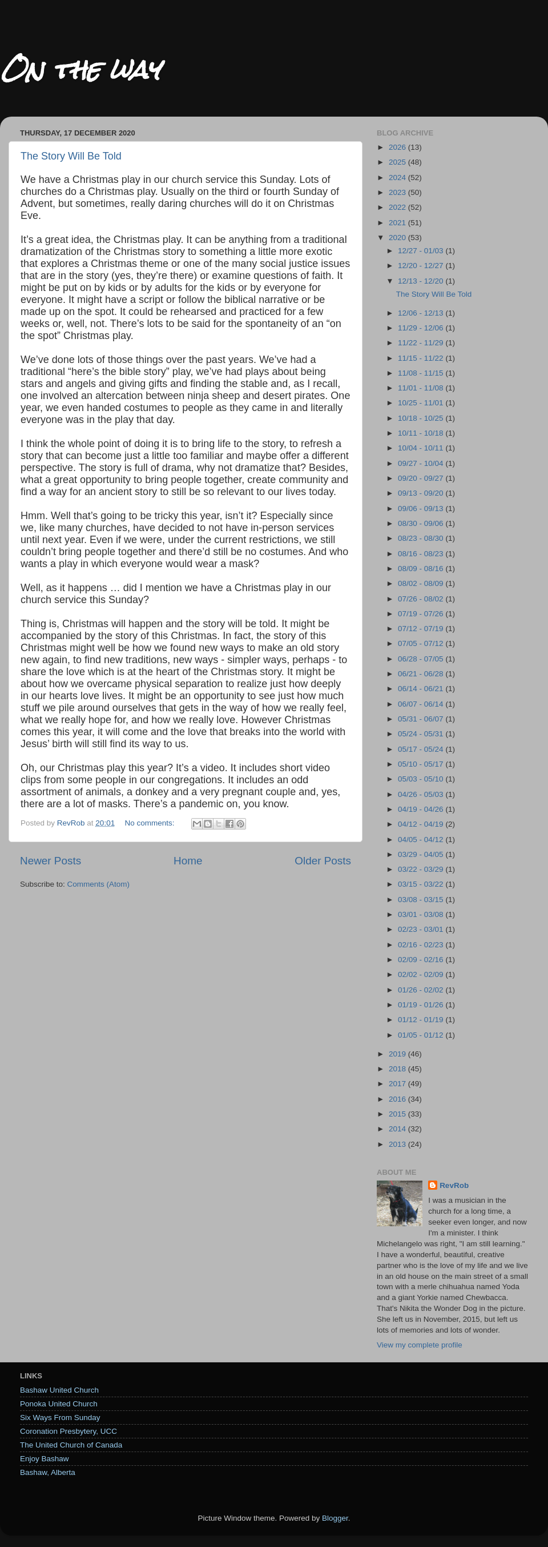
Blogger (335, 1518)
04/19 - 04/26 (421, 809)
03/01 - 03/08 (421, 914)
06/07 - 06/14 (421, 704)
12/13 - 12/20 (421, 281)
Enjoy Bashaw (44, 1458)
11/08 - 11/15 (421, 373)
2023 (398, 192)
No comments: (150, 823)
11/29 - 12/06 (421, 328)
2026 (398, 147)
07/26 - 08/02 (421, 599)
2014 (398, 1129)
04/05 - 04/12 (421, 839)
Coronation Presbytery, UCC (68, 1431)
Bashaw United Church (59, 1390)
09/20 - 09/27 (421, 478)
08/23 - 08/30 (421, 538)
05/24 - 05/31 (421, 733)
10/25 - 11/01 (421, 402)
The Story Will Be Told (71, 156)
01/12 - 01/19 (421, 1019)
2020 (398, 237)
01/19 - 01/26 (421, 1004)
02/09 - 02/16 (421, 959)
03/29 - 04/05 (421, 854)
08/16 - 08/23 (421, 553)
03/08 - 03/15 (421, 899)
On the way (80, 69)
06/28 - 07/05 (421, 659)
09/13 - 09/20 (421, 493)
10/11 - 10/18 (421, 433)
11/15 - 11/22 (421, 358)
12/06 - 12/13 (421, 313)
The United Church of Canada (71, 1445)
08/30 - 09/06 (421, 523)
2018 (398, 1068)
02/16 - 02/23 (421, 944)
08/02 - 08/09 (421, 583)
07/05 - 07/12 (421, 643)
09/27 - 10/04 (421, 463)
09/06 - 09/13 (421, 508)
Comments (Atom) (98, 884)
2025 (398, 162)
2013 (398, 1144)
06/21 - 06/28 (421, 673)
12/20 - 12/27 (421, 265)
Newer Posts (50, 861)
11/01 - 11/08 (421, 388)
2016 (398, 1099)
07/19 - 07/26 (421, 613)
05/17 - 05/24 (421, 749)
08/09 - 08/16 (421, 568)
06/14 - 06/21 (421, 688)
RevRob (454, 1185)
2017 (398, 1083)
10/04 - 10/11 (421, 448)
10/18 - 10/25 (421, 418)
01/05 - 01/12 (421, 1035)
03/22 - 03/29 (421, 869)
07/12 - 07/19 (421, 628)
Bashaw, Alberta (47, 1472)
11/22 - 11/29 (421, 342)
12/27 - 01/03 (421, 250)
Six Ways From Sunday (60, 1417)
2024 (398, 177)
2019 (398, 1054)
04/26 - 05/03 (421, 794)
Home (188, 861)
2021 (398, 222)
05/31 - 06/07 (421, 719)
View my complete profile (419, 1345)
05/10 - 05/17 (421, 764)
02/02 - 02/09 (421, 974)
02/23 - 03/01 (421, 929)
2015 (398, 1114)
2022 (398, 207)
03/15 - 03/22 (421, 884)
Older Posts (323, 861)
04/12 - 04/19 (421, 824)
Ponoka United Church (59, 1404)
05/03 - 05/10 (421, 779)
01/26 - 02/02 (421, 990)
